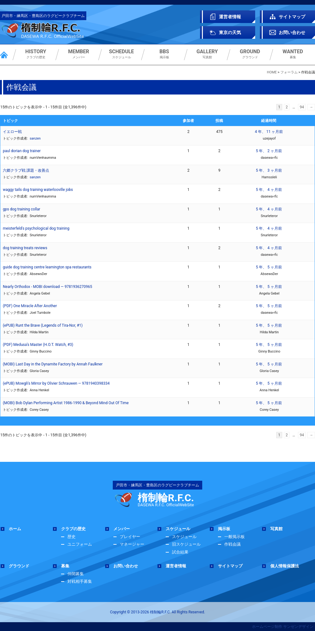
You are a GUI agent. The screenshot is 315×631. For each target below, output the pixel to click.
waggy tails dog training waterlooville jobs (38, 189)
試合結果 (180, 552)
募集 (292, 54)
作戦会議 (232, 544)
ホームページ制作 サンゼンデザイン (282, 626)
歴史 (71, 536)
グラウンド (250, 54)
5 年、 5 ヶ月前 (269, 267)
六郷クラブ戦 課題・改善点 (26, 170)
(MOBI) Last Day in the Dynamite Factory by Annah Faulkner (52, 364)
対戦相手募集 (79, 581)
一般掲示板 (234, 536)
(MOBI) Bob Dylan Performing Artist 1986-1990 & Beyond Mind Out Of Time (66, 403)
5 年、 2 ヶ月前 (269, 151)
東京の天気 (230, 32)
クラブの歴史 (35, 54)
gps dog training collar (21, 209)
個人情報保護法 (284, 566)
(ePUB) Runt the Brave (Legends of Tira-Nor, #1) (43, 325)
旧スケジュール (186, 544)
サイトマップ (292, 16)
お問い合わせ (292, 32)
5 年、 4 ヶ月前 (269, 189)
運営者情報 (230, 16)
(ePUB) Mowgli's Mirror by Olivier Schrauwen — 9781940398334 (56, 383)
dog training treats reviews (25, 248)
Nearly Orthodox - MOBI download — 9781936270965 (47, 286)
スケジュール (121, 54)
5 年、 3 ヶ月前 (269, 170)
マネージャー (132, 544)
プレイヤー (130, 536)
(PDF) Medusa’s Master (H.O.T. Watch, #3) (38, 344)
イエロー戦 (12, 131)
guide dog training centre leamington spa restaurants (47, 267)
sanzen (35, 138)
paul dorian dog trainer (22, 151)
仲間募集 (75, 573)
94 (302, 107)
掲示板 (164, 54)
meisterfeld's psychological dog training (36, 228)
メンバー (78, 54)
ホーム (15, 528)
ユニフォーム (79, 544)
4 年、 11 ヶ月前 (269, 131)
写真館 (207, 54)
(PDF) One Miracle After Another (30, 306)
